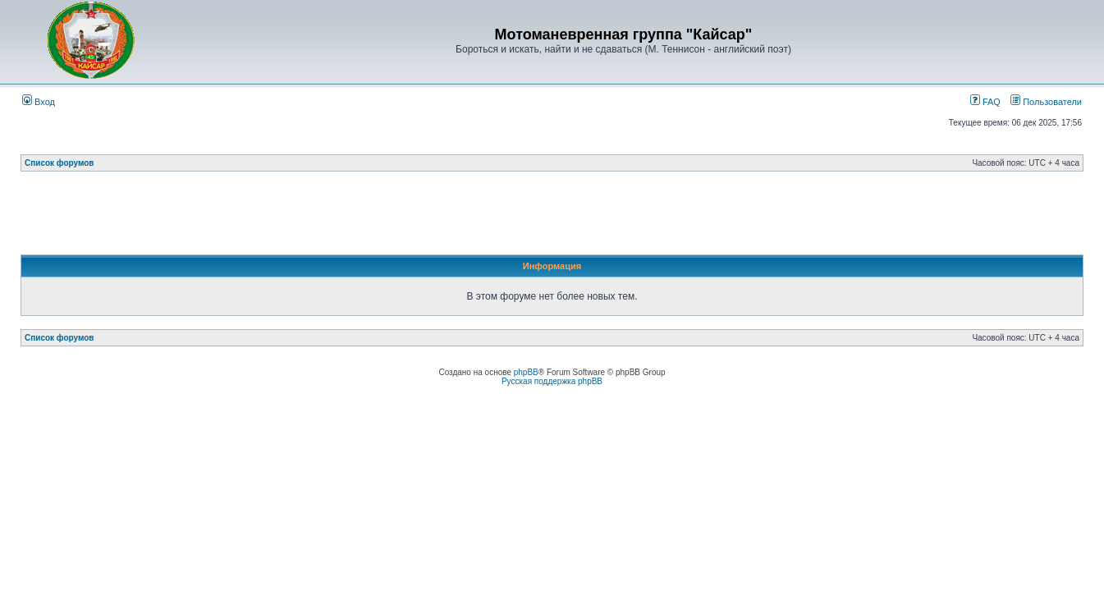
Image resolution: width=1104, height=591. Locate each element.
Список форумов (59, 162)
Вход (38, 102)
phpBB (526, 372)
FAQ (985, 102)
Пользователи (1046, 102)
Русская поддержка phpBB (552, 381)
